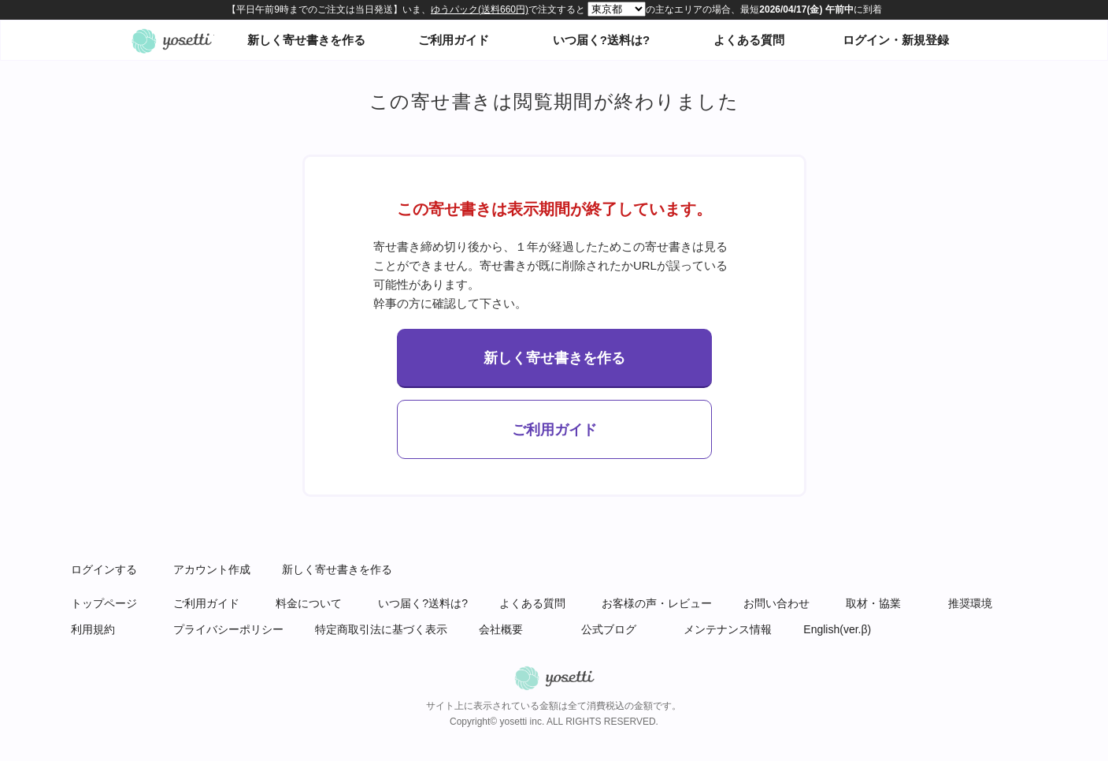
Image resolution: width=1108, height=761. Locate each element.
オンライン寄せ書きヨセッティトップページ (171, 40)
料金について (309, 603)
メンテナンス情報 (728, 629)
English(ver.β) (837, 629)
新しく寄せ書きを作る (306, 40)
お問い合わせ (776, 603)
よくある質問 (748, 40)
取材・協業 (873, 603)
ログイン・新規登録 (896, 40)
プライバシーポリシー (228, 629)
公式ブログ (608, 629)
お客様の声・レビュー (657, 603)
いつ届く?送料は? (601, 40)
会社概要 (501, 629)
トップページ (104, 603)
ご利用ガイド (453, 40)
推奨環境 (970, 603)
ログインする (104, 569)
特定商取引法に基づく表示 (381, 629)
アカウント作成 (211, 569)
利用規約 (93, 629)
